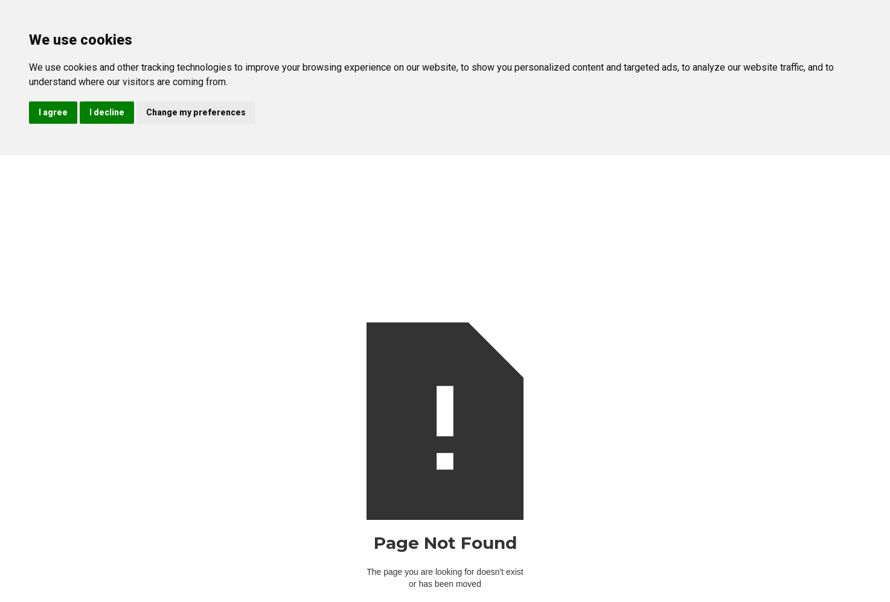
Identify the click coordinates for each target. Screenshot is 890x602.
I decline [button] (106, 112)
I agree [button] (53, 112)
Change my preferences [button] (196, 112)
